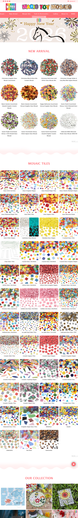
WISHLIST (71, 1)
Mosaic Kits (26, 14)
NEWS (73, 14)
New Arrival (13, 14)
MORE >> (75, 141)
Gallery (55, 14)
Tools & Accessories (41, 14)
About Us (64, 14)
